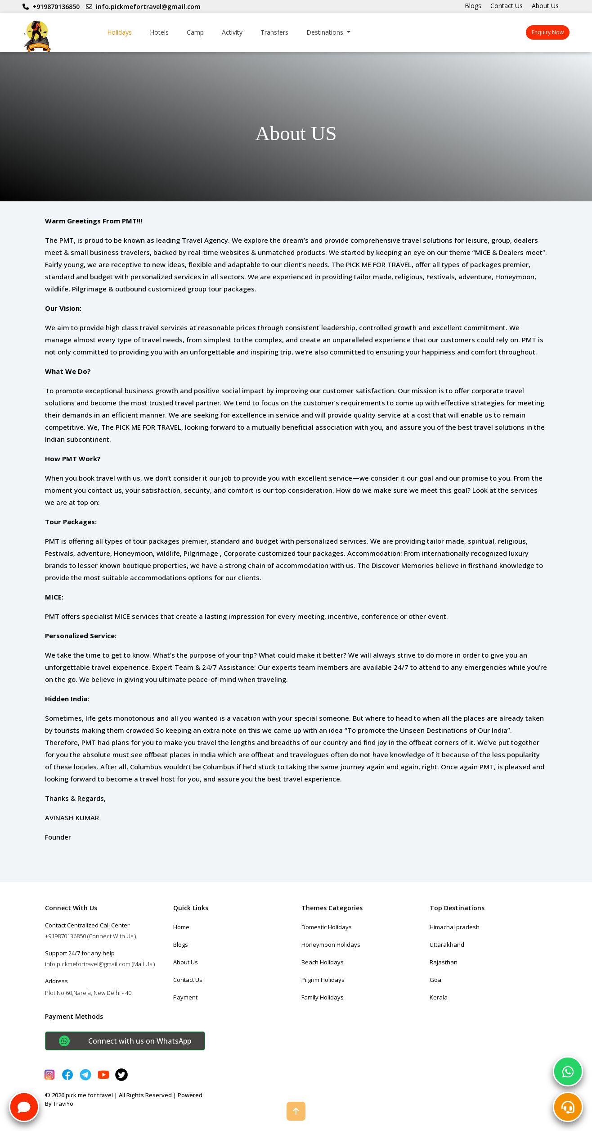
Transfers (274, 32)
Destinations (325, 32)
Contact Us (506, 5)
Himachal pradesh (455, 927)
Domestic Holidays (326, 927)
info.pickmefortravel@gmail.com (143, 6)
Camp (195, 32)
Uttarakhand (447, 944)
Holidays (119, 32)
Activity (232, 32)
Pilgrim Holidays (323, 980)
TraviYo (63, 1103)
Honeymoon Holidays (330, 944)
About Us (545, 5)
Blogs (473, 5)
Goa (435, 980)
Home (181, 927)
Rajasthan (443, 962)
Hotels (159, 32)
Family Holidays (322, 997)
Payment (185, 997)
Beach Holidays (322, 962)
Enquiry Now (548, 32)
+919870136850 (51, 6)
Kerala (439, 997)
